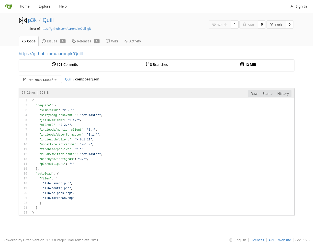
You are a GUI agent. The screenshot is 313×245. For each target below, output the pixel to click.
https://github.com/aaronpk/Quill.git (66, 29)
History (283, 93)
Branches (156, 64)
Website (284, 240)
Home (25, 6)
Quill (48, 20)
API (271, 240)
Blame (267, 93)
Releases (86, 41)
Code (29, 41)
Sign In (298, 6)
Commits (65, 64)
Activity (132, 41)
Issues (54, 41)
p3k (32, 20)
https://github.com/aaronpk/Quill (51, 53)
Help (63, 6)
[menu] (236, 240)
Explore (44, 6)
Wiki (112, 41)
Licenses (257, 240)
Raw (254, 93)
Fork (276, 24)
